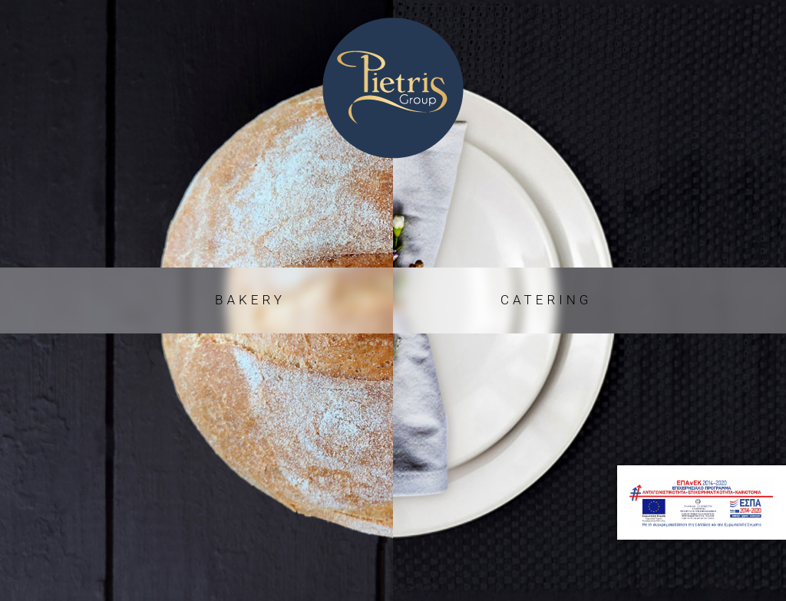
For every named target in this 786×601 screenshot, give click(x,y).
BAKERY (250, 299)
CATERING (546, 299)
